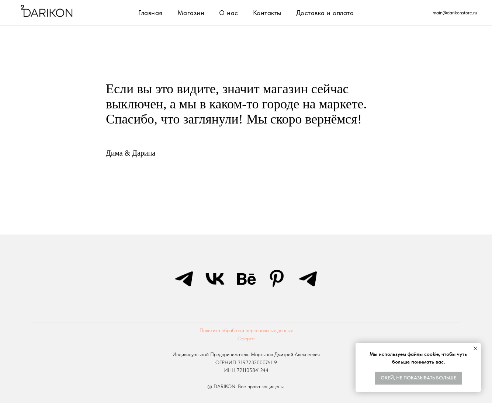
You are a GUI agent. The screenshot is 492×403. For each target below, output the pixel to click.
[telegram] (184, 279)
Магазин (191, 13)
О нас (228, 13)
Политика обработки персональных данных (246, 330)
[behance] (246, 279)
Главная (150, 13)
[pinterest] (277, 279)
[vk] (215, 279)
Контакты (267, 13)
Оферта (246, 338)
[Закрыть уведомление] (475, 348)
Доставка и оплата (325, 13)
